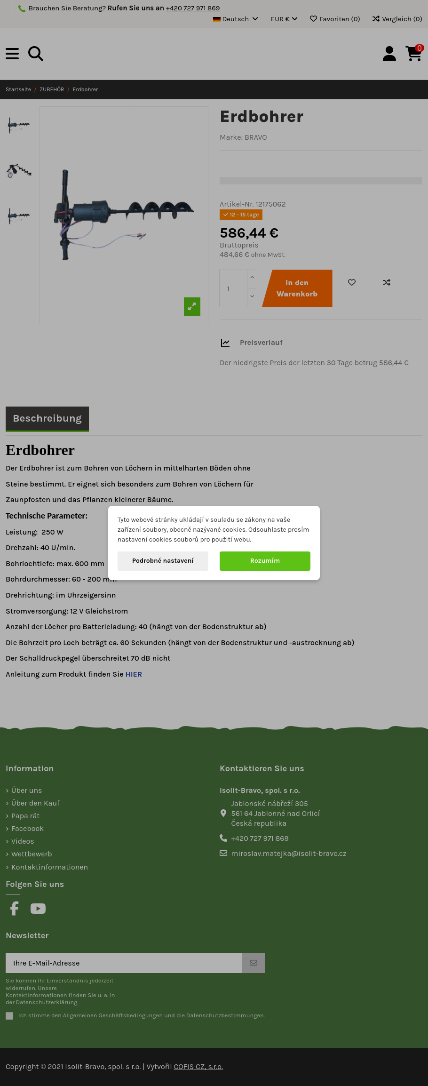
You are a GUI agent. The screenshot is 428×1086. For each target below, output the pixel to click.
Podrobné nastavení (163, 561)
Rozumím (265, 561)
